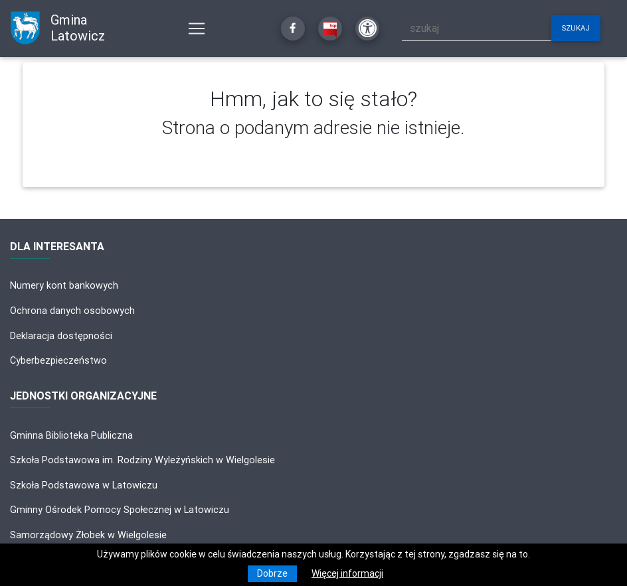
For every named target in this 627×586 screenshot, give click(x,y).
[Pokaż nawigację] (197, 28)
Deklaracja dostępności (61, 336)
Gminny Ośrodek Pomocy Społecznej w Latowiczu (119, 510)
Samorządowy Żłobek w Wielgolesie (88, 535)
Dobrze (272, 573)
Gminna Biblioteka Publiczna (71, 435)
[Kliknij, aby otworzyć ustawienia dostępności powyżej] (367, 28)
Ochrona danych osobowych (72, 311)
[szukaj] (477, 28)
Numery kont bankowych (64, 285)
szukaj (576, 28)
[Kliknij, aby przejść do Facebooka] (293, 28)
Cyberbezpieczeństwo (58, 360)
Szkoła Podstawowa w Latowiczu (83, 485)
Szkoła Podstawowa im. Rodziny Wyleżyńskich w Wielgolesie (142, 460)
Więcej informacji (347, 573)
